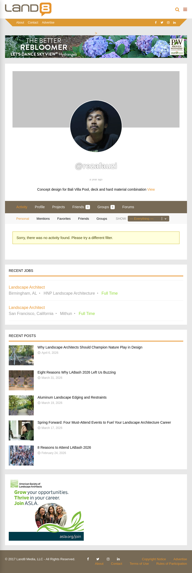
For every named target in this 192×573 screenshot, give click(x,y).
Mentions (43, 218)
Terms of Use (139, 563)
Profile (40, 207)
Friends (81, 207)
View (151, 189)
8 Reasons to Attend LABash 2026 (64, 447)
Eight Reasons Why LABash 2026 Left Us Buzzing (77, 372)
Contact (33, 22)
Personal (22, 218)
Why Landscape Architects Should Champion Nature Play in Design (90, 347)
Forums (128, 207)
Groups (106, 207)
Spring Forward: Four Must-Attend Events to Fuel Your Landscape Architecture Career (104, 422)
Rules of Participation (171, 563)
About (20, 22)
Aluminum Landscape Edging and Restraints (72, 397)
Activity (21, 207)
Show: (121, 218)
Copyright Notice (154, 559)
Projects (58, 207)
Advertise (48, 22)
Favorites (63, 218)
